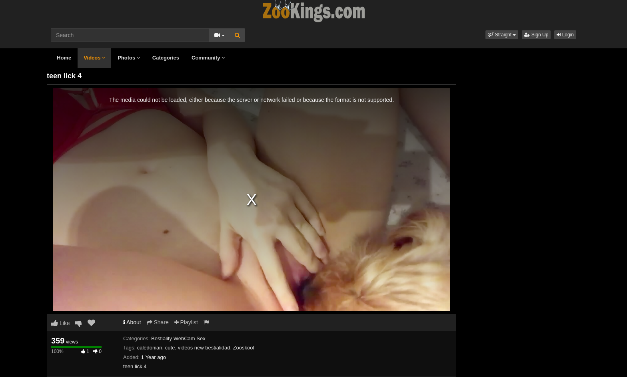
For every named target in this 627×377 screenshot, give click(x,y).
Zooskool (243, 348)
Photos (129, 58)
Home (64, 58)
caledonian (149, 348)
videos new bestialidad (204, 348)
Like (60, 323)
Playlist (186, 322)
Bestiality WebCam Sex (178, 338)
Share (158, 322)
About (132, 322)
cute (170, 348)
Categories (165, 58)
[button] (501, 34)
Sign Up (536, 35)
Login (565, 35)
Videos (94, 58)
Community (208, 58)
